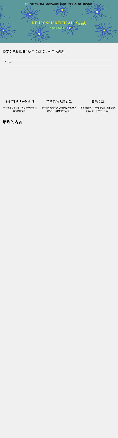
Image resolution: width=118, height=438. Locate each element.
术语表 (70, 4)
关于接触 (77, 4)
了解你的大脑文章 (52, 4)
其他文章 (63, 4)
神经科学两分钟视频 (37, 4)
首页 (26, 4)
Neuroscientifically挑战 (59, 22)
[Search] (59, 62)
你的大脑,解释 (87, 4)
